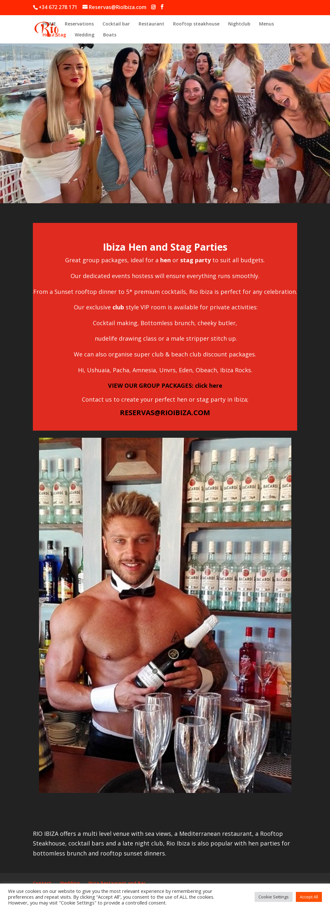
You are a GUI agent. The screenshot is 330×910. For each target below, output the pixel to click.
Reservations (79, 24)
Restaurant (151, 24)
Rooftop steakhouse (196, 24)
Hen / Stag (54, 35)
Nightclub (239, 24)
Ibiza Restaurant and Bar (116, 883)
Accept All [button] (309, 897)
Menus (266, 24)
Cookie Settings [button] (273, 897)
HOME (49, 24)
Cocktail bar (116, 24)
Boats (109, 35)
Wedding (84, 35)
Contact (42, 883)
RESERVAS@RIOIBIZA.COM (165, 412)
